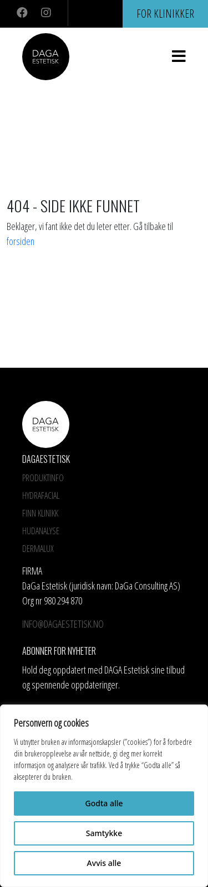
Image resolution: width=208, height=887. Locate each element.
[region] (104, 796)
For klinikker (165, 13)
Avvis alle (104, 863)
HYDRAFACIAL (40, 495)
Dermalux (38, 548)
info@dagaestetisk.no (63, 623)
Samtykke (104, 833)
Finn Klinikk (40, 513)
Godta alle (104, 803)
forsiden (20, 241)
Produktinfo (43, 478)
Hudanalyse (40, 531)
